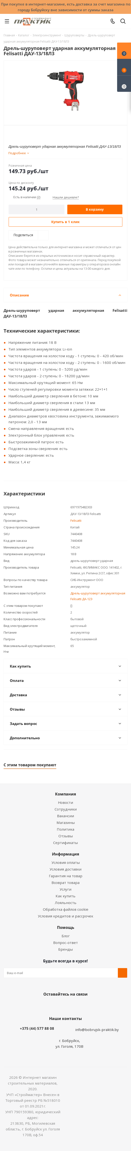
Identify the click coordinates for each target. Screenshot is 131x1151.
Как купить (65, 895)
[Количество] (36, 209)
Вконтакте (46, 1005)
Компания (65, 794)
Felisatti (75, 520)
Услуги (65, 889)
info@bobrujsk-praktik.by (97, 1029)
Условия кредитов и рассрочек (65, 916)
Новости (65, 802)
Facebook (58, 1005)
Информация (65, 854)
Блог (66, 935)
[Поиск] (122, 22)
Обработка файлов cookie (65, 909)
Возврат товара (65, 882)
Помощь (65, 927)
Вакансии (65, 815)
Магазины (66, 822)
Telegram (82, 1005)
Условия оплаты (65, 862)
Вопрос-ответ (65, 942)
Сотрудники (66, 809)
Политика (65, 829)
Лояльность (65, 902)
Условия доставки (65, 869)
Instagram (70, 1005)
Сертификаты (65, 842)
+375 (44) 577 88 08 (37, 1028)
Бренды (65, 949)
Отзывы (65, 835)
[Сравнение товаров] (124, 84)
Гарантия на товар (65, 875)
